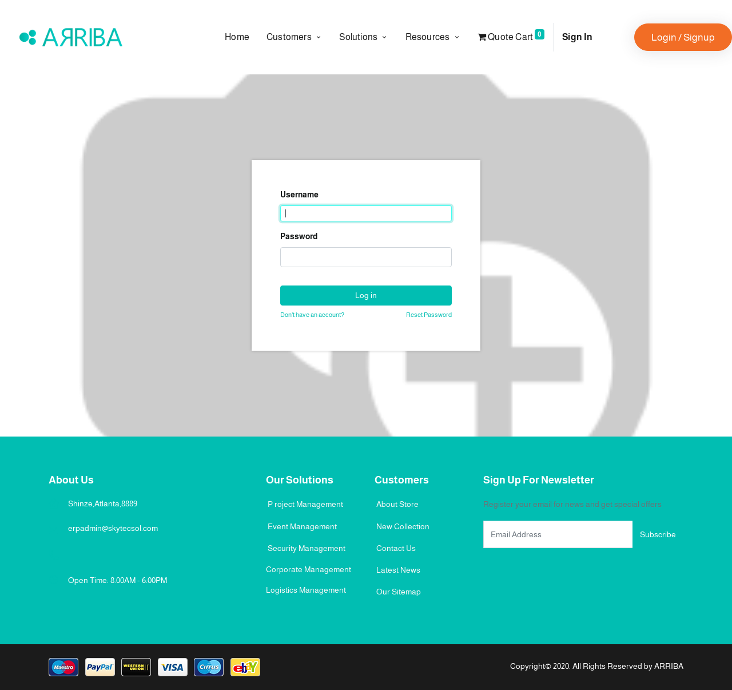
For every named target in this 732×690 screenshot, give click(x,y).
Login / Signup (683, 37)
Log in (366, 295)
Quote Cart (511, 35)
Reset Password (429, 314)
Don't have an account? (312, 314)
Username (299, 194)
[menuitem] (241, 37)
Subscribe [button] (658, 534)
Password (298, 236)
